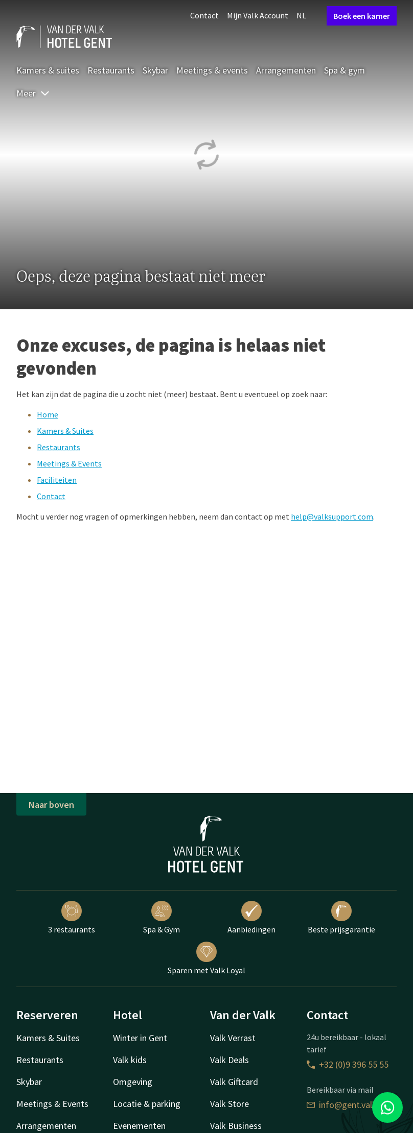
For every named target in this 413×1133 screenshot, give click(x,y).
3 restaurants (71, 917)
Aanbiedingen (251, 917)
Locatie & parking (146, 1104)
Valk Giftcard (234, 1082)
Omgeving (132, 1082)
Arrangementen (286, 70)
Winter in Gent (140, 1038)
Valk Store (229, 1104)
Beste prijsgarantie (341, 917)
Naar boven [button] (51, 804)
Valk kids (130, 1060)
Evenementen (139, 1125)
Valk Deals (229, 1060)
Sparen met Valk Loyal (206, 958)
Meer (33, 93)
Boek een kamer (361, 16)
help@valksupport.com (332, 516)
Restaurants (110, 70)
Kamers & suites (47, 70)
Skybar (155, 70)
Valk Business (236, 1125)
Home (47, 414)
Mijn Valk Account (257, 15)
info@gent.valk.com (351, 1105)
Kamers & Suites (65, 431)
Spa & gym (344, 70)
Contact (204, 15)
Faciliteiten (57, 480)
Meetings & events (212, 70)
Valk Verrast (233, 1038)
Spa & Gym (161, 917)
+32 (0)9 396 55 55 (347, 1064)
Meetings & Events (69, 463)
